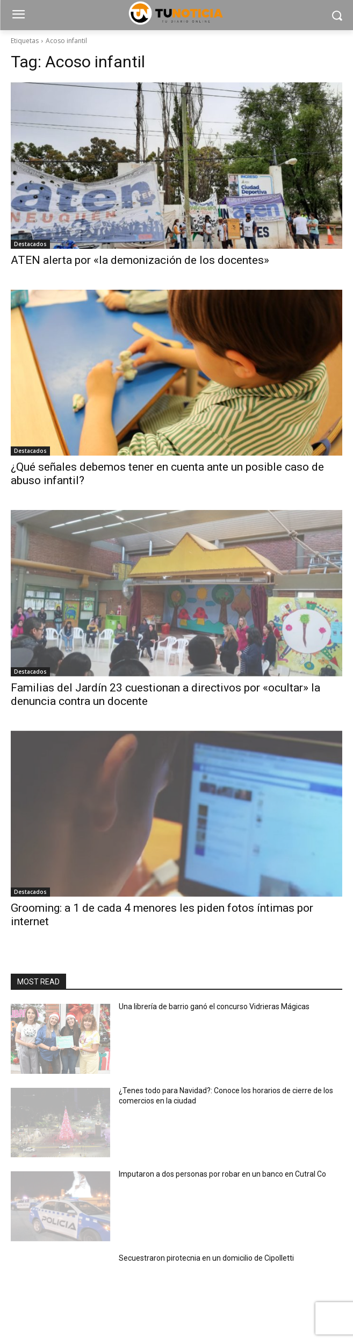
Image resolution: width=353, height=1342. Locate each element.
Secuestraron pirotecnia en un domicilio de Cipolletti (206, 1258)
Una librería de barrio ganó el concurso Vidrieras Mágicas (214, 1006)
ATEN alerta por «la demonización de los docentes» (140, 260)
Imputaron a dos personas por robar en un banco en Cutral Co (222, 1174)
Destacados (30, 244)
